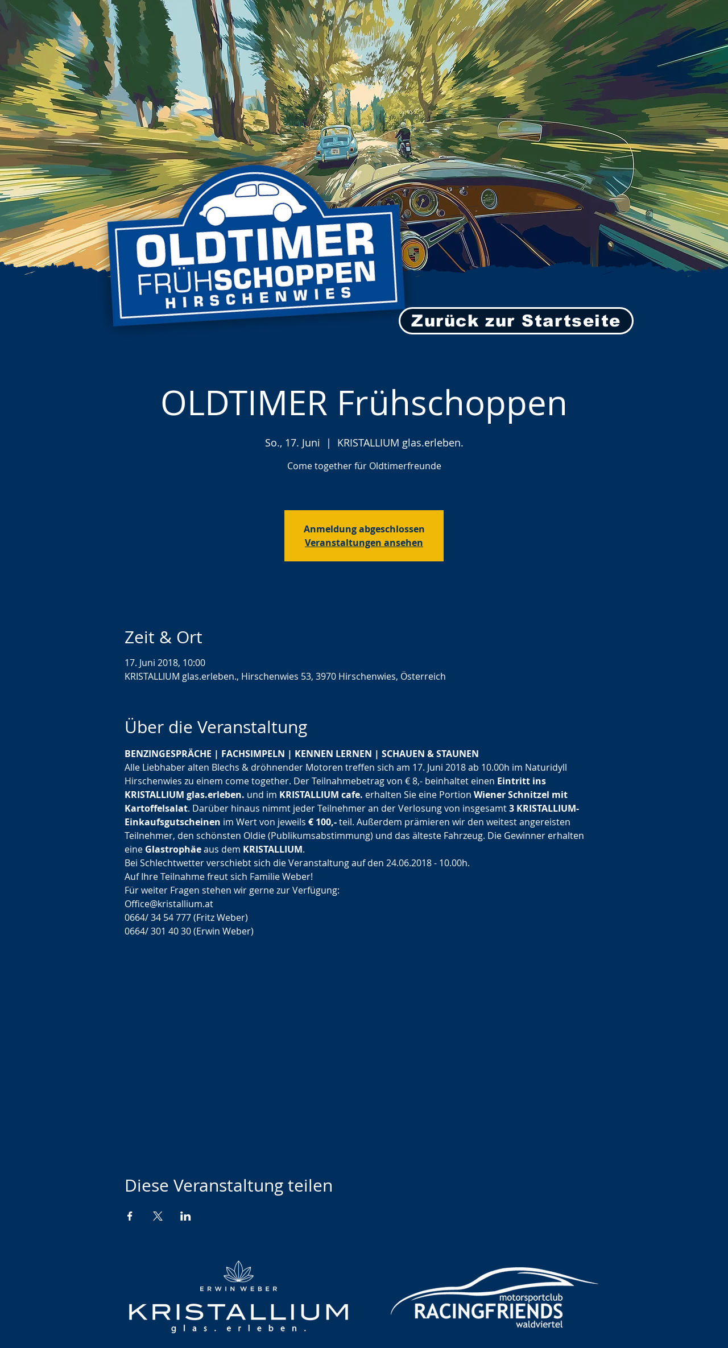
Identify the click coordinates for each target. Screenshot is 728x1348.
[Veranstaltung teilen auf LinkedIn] (185, 1216)
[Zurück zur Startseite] (516, 320)
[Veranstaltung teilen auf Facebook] (130, 1216)
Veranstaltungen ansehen (364, 542)
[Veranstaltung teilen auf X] (157, 1216)
